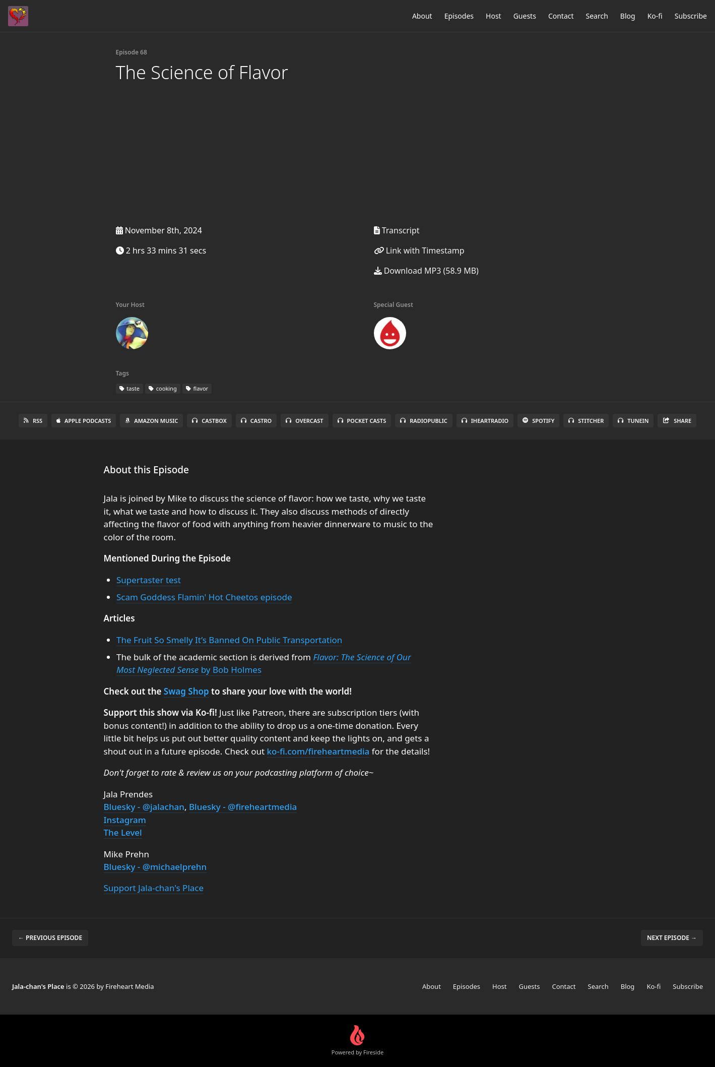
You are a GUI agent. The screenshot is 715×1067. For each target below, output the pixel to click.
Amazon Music (151, 420)
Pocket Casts (362, 420)
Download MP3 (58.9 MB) (426, 270)
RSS (33, 420)
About (422, 16)
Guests (524, 16)
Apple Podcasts (83, 420)
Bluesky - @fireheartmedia (243, 806)
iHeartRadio (485, 420)
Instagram (125, 820)
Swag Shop (186, 691)
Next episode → (672, 937)
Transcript (397, 230)
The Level (123, 832)
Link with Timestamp (419, 250)
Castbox (209, 420)
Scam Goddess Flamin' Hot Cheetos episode (204, 597)
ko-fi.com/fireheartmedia (318, 751)
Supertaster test (148, 580)
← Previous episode (50, 937)
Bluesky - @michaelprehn (155, 866)
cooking (163, 388)
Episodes (459, 16)
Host (493, 16)
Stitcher (586, 420)
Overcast (304, 420)
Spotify (538, 420)
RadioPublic (423, 420)
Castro (256, 420)
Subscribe (691, 16)
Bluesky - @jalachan (144, 806)
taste (129, 388)
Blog (627, 16)
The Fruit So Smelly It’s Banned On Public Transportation (229, 640)
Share (677, 420)
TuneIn (633, 420)
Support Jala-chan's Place (154, 888)
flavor (197, 388)
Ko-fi (655, 16)
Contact (561, 16)
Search (597, 16)
